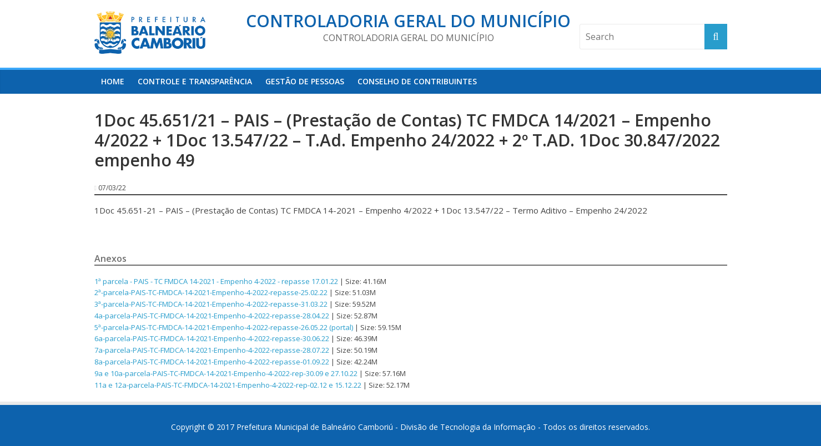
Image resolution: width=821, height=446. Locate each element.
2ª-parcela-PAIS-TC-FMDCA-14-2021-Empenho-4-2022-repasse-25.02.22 (211, 292)
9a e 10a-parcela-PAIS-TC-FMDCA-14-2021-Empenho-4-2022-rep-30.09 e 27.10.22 (225, 373)
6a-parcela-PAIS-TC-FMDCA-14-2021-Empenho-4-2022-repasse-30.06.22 (211, 338)
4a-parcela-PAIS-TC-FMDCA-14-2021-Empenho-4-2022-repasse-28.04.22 (211, 316)
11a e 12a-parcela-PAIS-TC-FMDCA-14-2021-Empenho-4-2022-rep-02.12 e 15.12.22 (227, 385)
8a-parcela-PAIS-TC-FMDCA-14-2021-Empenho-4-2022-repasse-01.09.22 (211, 362)
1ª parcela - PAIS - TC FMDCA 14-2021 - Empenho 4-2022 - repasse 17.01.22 (216, 281)
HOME (112, 81)
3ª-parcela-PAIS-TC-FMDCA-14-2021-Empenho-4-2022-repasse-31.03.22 (211, 304)
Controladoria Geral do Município (408, 20)
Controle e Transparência (195, 81)
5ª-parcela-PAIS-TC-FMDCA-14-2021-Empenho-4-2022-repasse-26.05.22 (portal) (223, 327)
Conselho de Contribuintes (417, 81)
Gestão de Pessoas (304, 81)
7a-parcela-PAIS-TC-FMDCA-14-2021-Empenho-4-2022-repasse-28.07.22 (211, 350)
